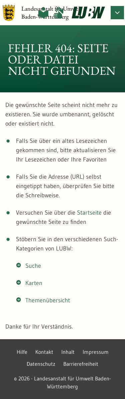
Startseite (89, 212)
